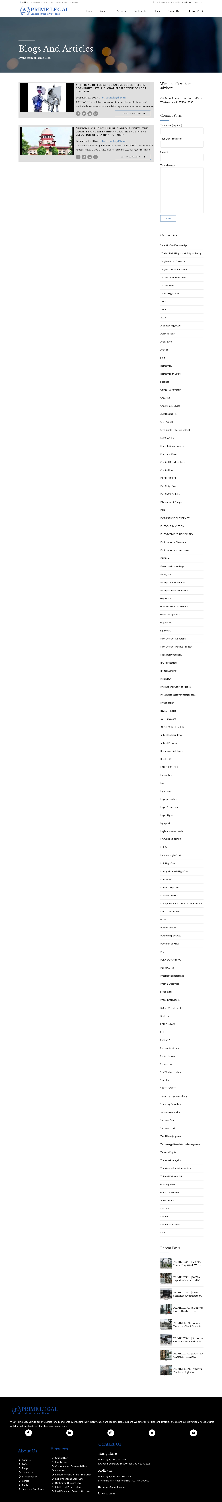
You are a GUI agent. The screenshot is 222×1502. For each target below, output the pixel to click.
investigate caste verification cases (178, 694)
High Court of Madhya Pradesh (176, 646)
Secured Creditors (169, 1048)
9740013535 (108, 1493)
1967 (163, 301)
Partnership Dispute (170, 935)
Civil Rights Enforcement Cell (175, 429)
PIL (162, 951)
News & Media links (170, 911)
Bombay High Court (170, 373)
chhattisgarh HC (168, 413)
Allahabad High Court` (171, 325)
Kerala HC (165, 759)
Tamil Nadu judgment (171, 1136)
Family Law (61, 1462)
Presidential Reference (172, 975)
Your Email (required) (182, 142)
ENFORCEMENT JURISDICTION (177, 534)
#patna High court (169, 293)
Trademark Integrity (170, 1160)
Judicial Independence (171, 734)
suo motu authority (170, 1112)
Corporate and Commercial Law (71, 1466)
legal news (165, 791)
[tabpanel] (47, 97)
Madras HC (166, 879)
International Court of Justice (175, 686)
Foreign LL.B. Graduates (172, 582)
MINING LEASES (169, 895)
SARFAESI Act (167, 1023)
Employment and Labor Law (69, 1478)
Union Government (170, 1192)
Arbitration (166, 341)
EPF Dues (165, 558)
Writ (162, 1232)
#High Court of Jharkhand (173, 269)
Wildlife (164, 1216)
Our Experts (140, 11)
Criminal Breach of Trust (172, 462)
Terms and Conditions (33, 1489)
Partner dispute (168, 927)
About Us (104, 11)
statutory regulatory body (173, 1096)
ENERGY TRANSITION (172, 526)
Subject (182, 155)
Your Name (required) (182, 129)
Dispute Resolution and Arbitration (73, 1474)
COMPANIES (167, 438)
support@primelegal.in (113, 1487)
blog (162, 357)
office (163, 919)
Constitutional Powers (172, 446)
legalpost (165, 823)
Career (25, 1480)
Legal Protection (169, 807)
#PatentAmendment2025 (173, 277)
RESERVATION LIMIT (171, 1007)
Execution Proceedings (172, 566)
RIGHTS (164, 1015)
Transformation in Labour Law (175, 1168)
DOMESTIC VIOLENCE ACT (175, 518)
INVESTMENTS (168, 710)
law (162, 783)
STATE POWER (168, 1088)
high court (165, 630)
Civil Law (59, 1470)
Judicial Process (168, 743)
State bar (165, 1080)
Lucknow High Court (170, 855)
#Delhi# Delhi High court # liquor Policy (180, 253)
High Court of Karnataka (173, 638)
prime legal (166, 991)
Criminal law (166, 470)
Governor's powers (170, 614)
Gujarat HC (166, 622)
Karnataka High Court (171, 751)
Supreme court (167, 1128)
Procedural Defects (170, 999)
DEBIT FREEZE (168, 478)
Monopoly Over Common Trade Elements (181, 903)
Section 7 (165, 1039)
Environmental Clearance (173, 542)
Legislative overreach (171, 831)
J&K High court (168, 718)
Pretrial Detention (169, 983)
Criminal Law (61, 1457)
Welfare (164, 1208)
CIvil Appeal (166, 421)
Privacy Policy (29, 1476)
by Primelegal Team (114, 97)
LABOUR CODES (169, 767)
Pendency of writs (169, 943)
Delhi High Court (169, 486)
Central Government (170, 389)
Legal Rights (166, 815)
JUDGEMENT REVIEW (172, 726)
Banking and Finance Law (68, 1482)
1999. (163, 309)
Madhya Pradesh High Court (174, 871)
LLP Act (164, 847)
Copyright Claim (168, 454)
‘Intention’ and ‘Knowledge (173, 245)
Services (121, 11)
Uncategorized (167, 1184)
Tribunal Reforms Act (171, 1176)
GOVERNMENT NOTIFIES (174, 606)
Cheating (165, 397)
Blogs (157, 11)
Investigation (167, 702)
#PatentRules (167, 285)
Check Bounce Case (170, 405)
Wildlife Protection (170, 1224)
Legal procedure (168, 799)
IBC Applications (168, 662)
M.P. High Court (168, 863)
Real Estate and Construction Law (72, 1491)
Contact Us (173, 11)
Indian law (165, 678)
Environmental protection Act (175, 550)
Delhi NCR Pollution (170, 494)
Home (89, 11)
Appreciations (167, 333)
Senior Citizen (167, 1056)
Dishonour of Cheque (171, 502)
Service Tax (166, 1064)
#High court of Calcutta (172, 261)
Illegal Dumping (168, 670)
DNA (162, 510)
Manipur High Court (170, 887)
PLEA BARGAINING (170, 959)
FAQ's (25, 1464)
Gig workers (166, 598)
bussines (164, 381)
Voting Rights (167, 1200)
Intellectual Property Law (68, 1487)
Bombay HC (166, 365)
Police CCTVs (167, 967)
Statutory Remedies (170, 1104)
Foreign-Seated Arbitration (174, 590)
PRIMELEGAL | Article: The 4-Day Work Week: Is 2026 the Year (187, 1265)
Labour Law (166, 775)
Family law (165, 574)
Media (25, 1484)
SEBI (162, 1031)
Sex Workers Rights (170, 1072)
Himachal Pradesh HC (171, 654)
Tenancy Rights (168, 1152)
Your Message (182, 188)
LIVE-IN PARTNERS (170, 839)
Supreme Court (168, 1120)
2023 (163, 317)
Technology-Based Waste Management (180, 1144)
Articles (164, 349)
